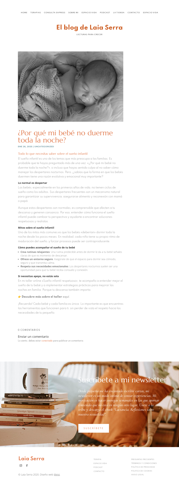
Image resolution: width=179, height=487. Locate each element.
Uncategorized (44, 146)
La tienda (119, 13)
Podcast (105, 13)
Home (24, 13)
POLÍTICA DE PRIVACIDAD (143, 467)
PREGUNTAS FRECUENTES (142, 459)
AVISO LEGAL (137, 475)
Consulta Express (54, 13)
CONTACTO (99, 471)
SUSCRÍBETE (94, 428)
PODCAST (98, 467)
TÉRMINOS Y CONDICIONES (144, 463)
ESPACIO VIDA (100, 463)
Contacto (134, 13)
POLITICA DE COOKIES (141, 471)
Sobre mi (73, 13)
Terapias (35, 13)
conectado (47, 341)
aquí (66, 297)
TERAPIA (97, 459)
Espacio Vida (89, 13)
